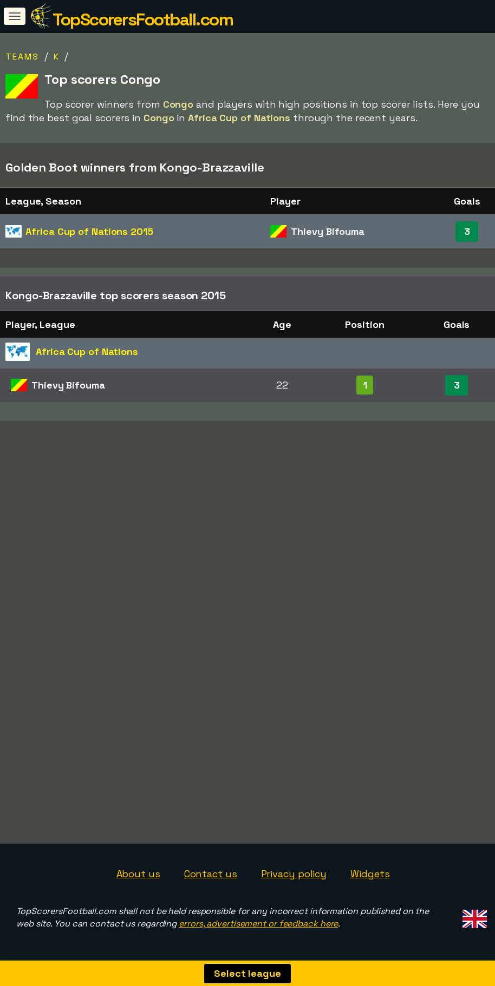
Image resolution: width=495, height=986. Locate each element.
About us (138, 873)
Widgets (369, 873)
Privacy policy (294, 873)
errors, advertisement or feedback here (258, 923)
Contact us (210, 873)
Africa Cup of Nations (89, 231)
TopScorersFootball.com (143, 19)
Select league (247, 973)
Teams (22, 56)
